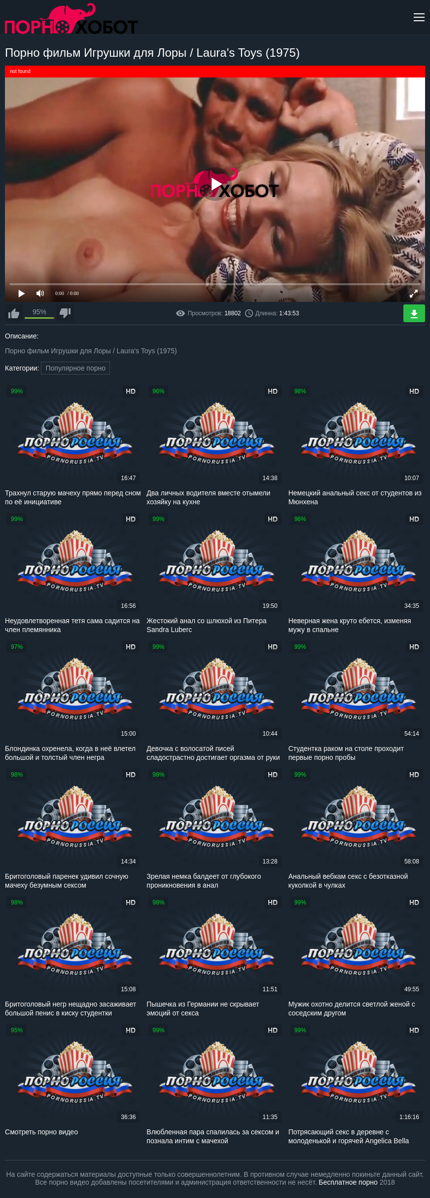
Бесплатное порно (348, 1182)
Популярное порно (75, 368)
